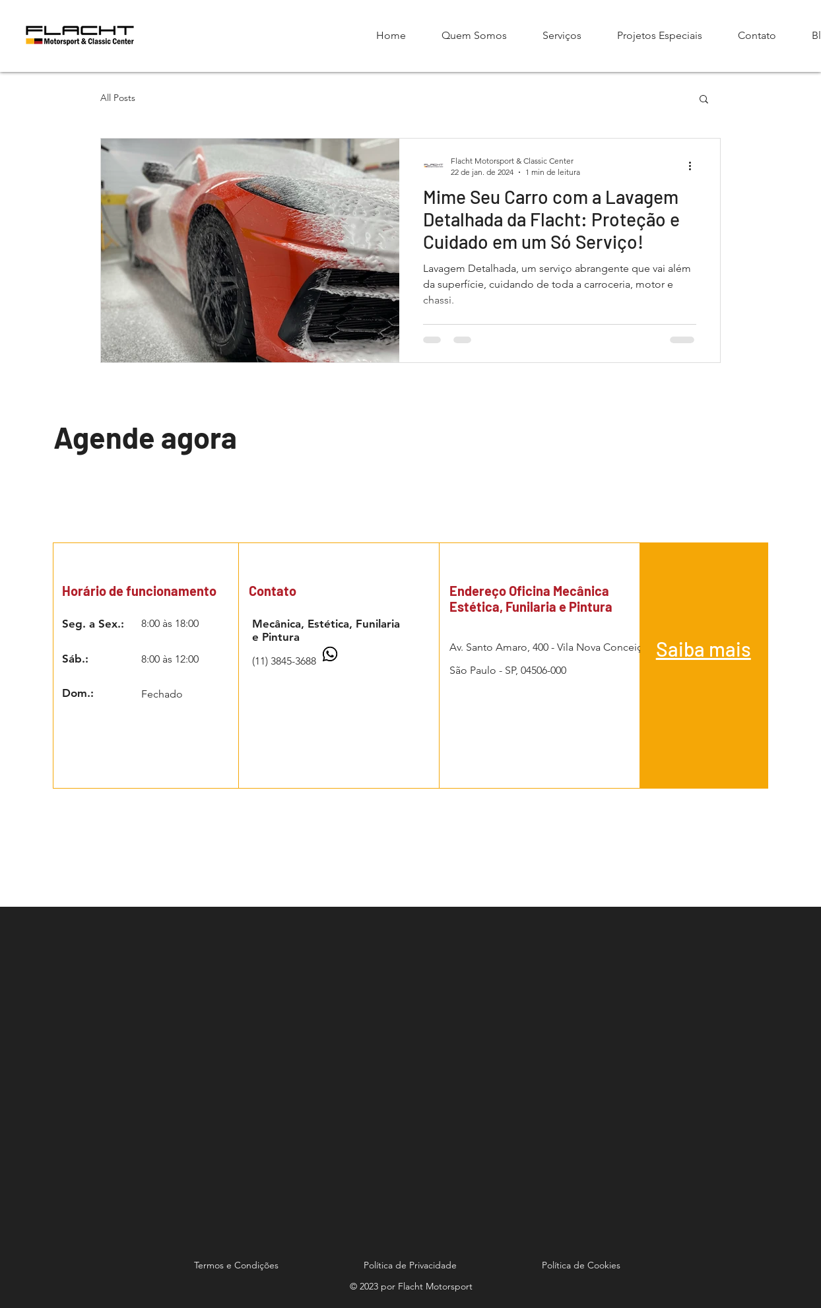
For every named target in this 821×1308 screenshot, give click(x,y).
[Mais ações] (694, 166)
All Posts (117, 98)
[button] (704, 100)
